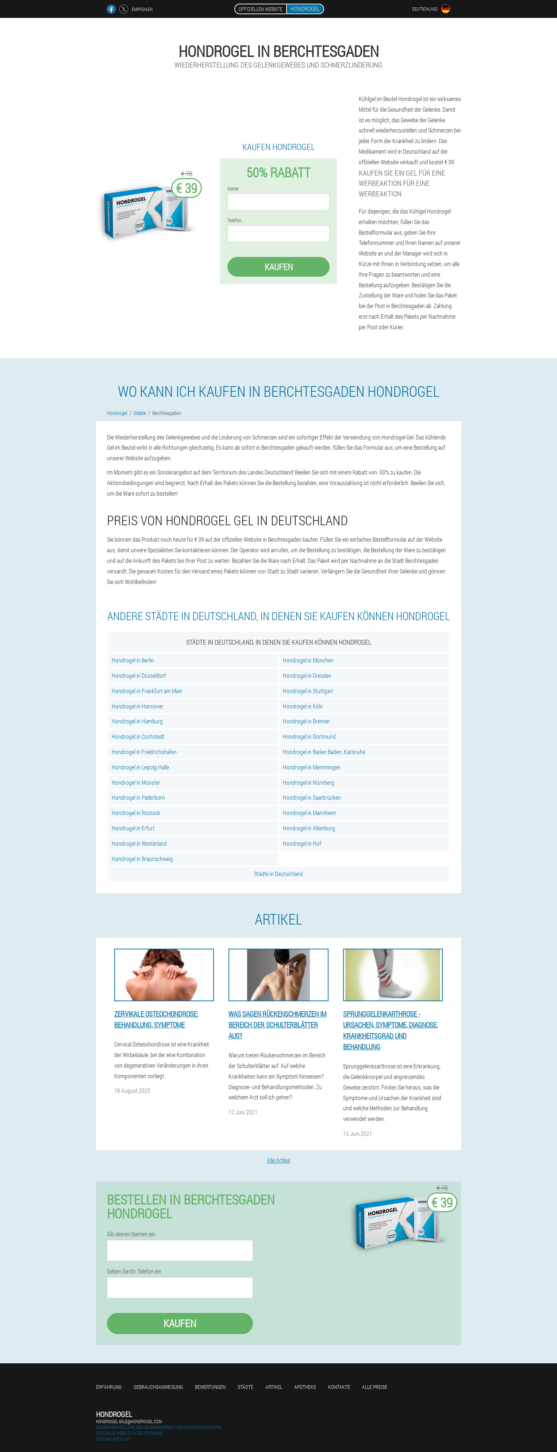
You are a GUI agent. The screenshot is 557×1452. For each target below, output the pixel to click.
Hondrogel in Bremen (306, 721)
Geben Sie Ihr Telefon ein (134, 1271)
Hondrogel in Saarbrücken (312, 797)
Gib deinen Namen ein (131, 1234)
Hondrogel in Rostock (136, 813)
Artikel (273, 1386)
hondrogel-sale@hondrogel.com (129, 1421)
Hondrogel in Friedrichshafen (144, 752)
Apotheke (305, 1386)
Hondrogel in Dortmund (309, 736)
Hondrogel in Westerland (139, 843)
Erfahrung (109, 1386)
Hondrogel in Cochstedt (138, 736)
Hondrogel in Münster (136, 782)
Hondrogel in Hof (302, 843)
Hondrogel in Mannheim (309, 813)
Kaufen (279, 267)
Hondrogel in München (308, 660)
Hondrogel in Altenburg (309, 828)
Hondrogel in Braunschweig (142, 859)
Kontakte (339, 1386)
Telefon (234, 220)
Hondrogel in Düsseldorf (139, 675)
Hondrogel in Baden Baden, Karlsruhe (324, 752)
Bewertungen (210, 1386)
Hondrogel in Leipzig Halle (140, 767)
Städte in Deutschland (278, 873)
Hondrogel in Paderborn (138, 797)
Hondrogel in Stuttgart (308, 691)
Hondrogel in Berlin (133, 660)
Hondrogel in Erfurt (133, 828)
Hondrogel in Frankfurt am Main (147, 691)
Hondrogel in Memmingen (312, 767)
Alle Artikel (278, 1160)
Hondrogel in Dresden (307, 675)
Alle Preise (374, 1386)
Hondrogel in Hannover (138, 706)
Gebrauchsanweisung (158, 1386)
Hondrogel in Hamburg (137, 721)
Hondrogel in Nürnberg (308, 782)
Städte (245, 1386)
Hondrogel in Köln (303, 706)
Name (232, 188)
